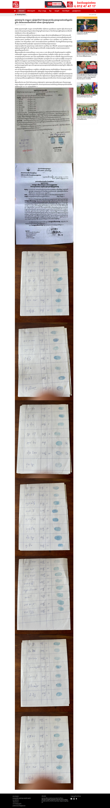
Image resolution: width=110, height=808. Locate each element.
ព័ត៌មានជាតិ (21, 11)
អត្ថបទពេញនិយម (80, 17)
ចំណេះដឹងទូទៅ (65, 11)
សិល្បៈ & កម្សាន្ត (42, 11)
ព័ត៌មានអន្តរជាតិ (31, 11)
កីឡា (50, 11)
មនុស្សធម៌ (57, 11)
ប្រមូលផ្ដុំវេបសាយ (76, 11)
